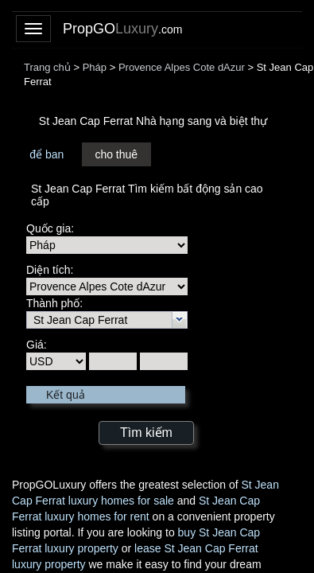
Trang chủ (47, 67)
